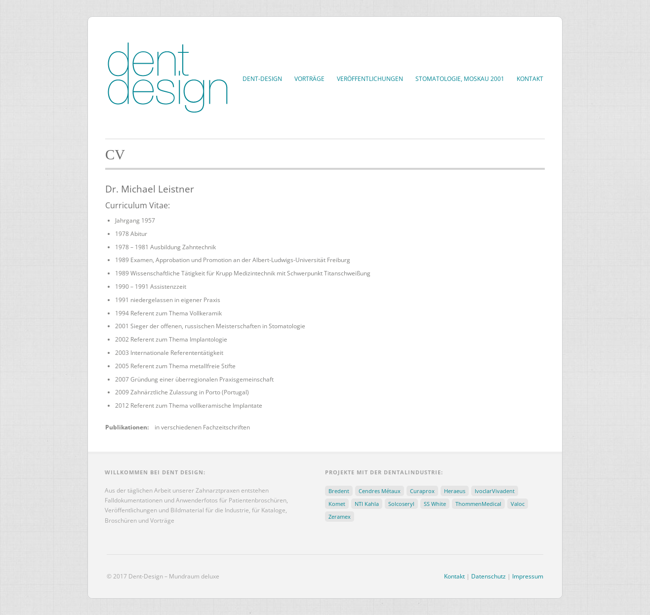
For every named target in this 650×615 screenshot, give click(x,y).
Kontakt (530, 79)
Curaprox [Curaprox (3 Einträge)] (422, 491)
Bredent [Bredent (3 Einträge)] (338, 491)
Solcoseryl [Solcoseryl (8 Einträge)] (401, 503)
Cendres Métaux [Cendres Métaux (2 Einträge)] (380, 491)
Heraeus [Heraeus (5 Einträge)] (454, 491)
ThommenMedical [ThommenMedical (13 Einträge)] (478, 503)
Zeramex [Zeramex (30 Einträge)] (339, 516)
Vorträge (309, 79)
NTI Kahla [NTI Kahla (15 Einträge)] (367, 503)
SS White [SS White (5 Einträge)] (435, 503)
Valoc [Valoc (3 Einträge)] (518, 503)
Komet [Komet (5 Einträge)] (336, 503)
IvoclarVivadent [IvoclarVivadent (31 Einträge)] (495, 491)
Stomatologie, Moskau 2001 (459, 79)
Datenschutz (488, 576)
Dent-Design (262, 79)
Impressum (527, 576)
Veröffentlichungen (370, 79)
